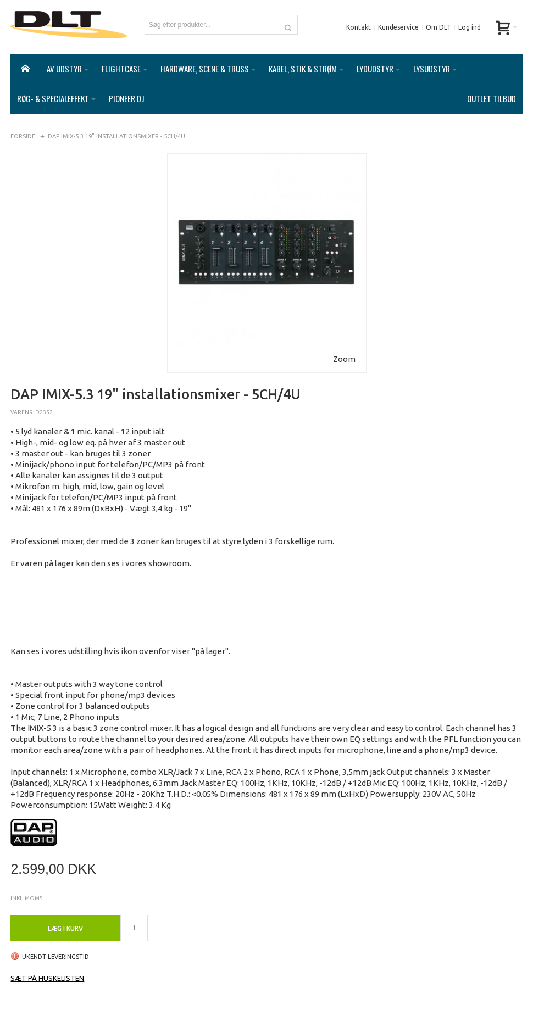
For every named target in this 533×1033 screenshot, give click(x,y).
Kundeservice (398, 27)
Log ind (469, 27)
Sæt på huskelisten (47, 967)
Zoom (344, 348)
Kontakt (358, 27)
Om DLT (438, 27)
